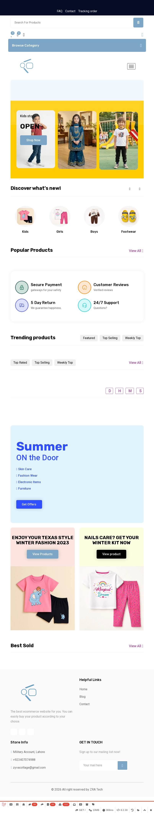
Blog (82, 700)
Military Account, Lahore (28, 757)
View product (111, 557)
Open (30, 127)
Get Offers (29, 506)
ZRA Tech (96, 794)
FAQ (59, 11)
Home (83, 693)
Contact (70, 11)
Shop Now (34, 141)
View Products (43, 557)
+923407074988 (23, 764)
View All (136, 252)
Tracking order (87, 11)
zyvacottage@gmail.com (28, 772)
